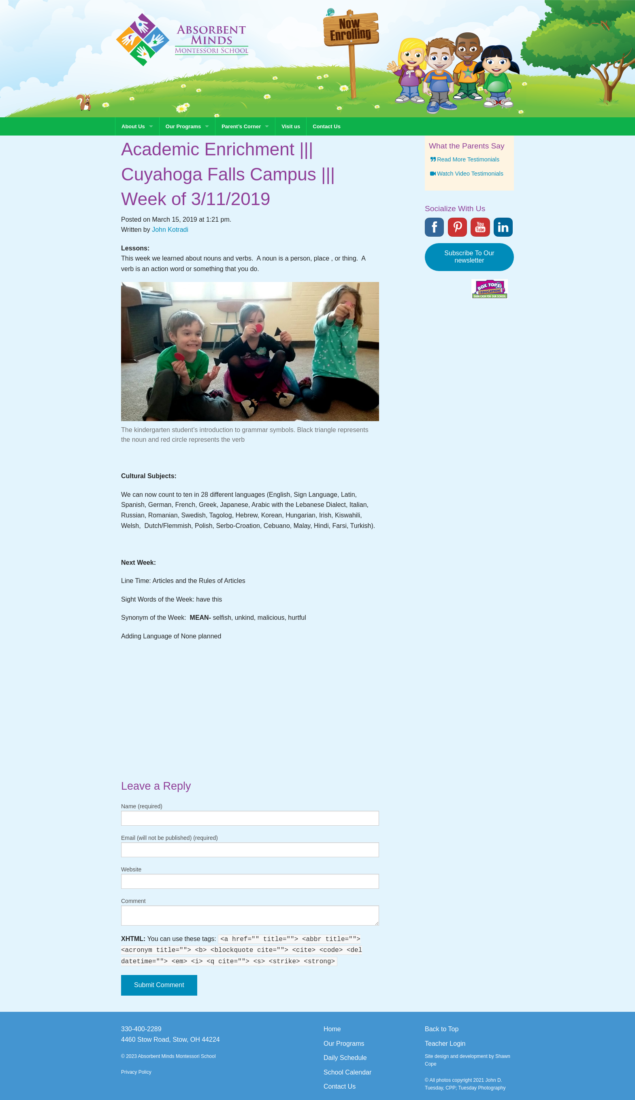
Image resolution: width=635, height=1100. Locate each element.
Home (332, 1029)
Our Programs (183, 126)
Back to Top (441, 1029)
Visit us (290, 126)
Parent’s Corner (241, 126)
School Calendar (347, 1072)
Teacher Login (445, 1043)
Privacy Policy (136, 1072)
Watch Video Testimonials (466, 173)
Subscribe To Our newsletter (469, 257)
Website (131, 869)
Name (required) (141, 806)
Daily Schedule (345, 1057)
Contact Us (327, 126)
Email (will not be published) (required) (169, 838)
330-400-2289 (141, 1029)
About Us (133, 126)
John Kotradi (170, 229)
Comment (133, 901)
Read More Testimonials (464, 159)
